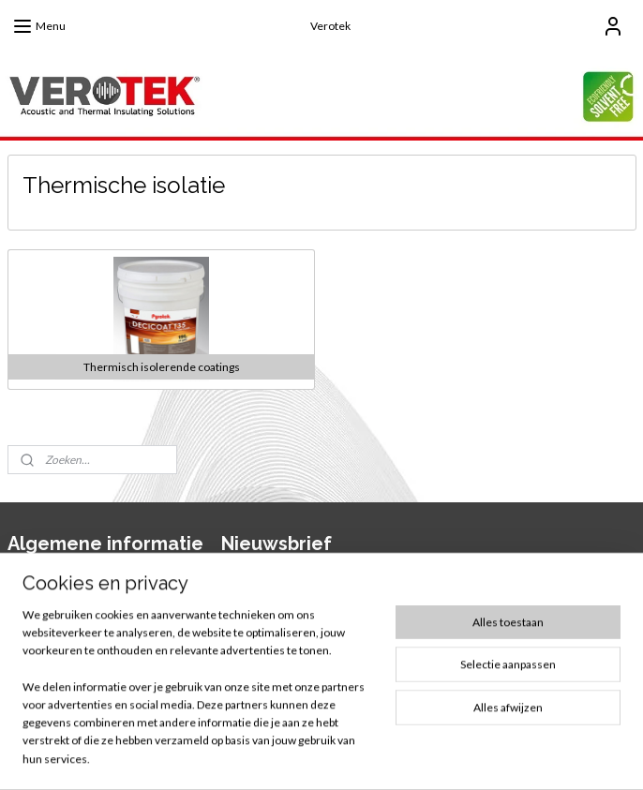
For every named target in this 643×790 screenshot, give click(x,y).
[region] (197, 697)
